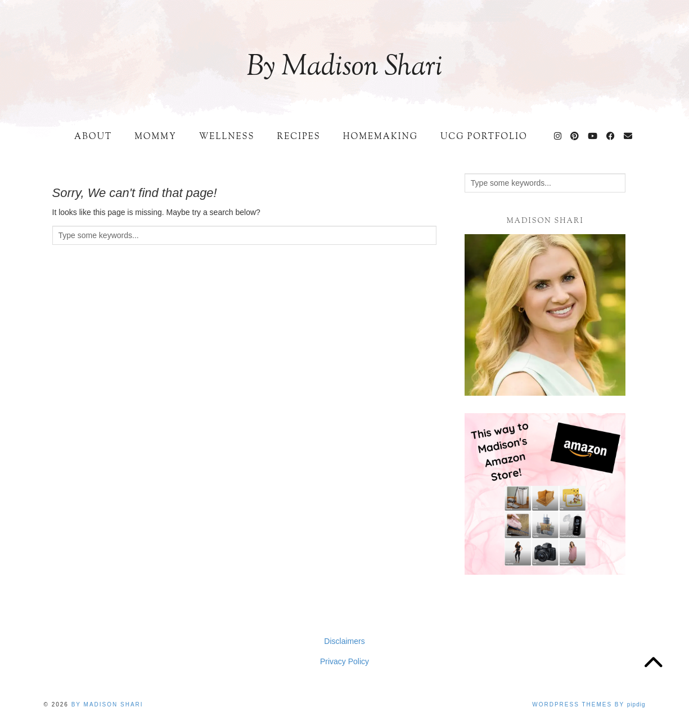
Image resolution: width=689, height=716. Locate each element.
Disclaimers (344, 641)
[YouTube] (593, 137)
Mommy (155, 137)
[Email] (628, 137)
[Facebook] (611, 137)
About (93, 137)
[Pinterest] (575, 137)
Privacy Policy (344, 661)
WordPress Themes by (588, 704)
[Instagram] (558, 137)
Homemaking (380, 137)
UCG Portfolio (484, 137)
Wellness (227, 137)
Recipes (298, 137)
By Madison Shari (344, 67)
